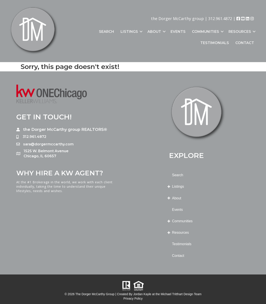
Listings (129, 32)
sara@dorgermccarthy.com (48, 144)
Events (178, 32)
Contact (244, 43)
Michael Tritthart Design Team (181, 294)
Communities (205, 32)
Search (106, 32)
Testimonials (214, 43)
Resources (240, 32)
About (154, 32)
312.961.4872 (220, 18)
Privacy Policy (133, 298)
